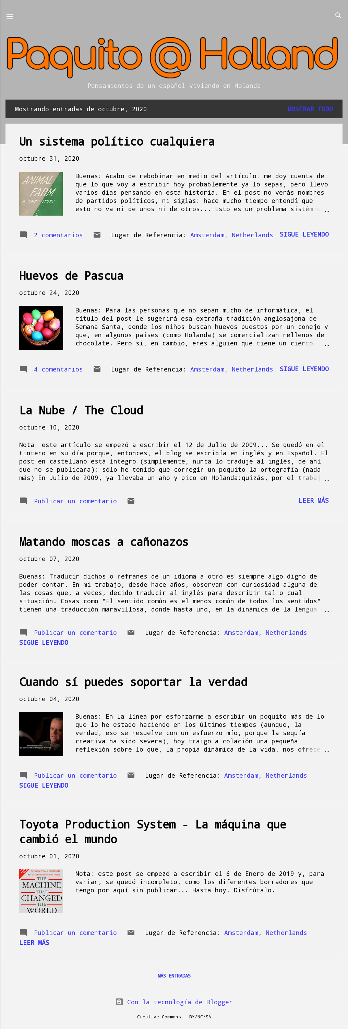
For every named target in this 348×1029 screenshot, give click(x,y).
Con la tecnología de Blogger (174, 1002)
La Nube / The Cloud (81, 410)
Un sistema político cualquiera (117, 141)
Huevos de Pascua (71, 275)
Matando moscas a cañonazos (104, 541)
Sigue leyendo (304, 234)
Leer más (314, 500)
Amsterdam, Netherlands (231, 235)
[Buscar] (338, 16)
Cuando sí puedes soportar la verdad (133, 681)
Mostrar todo (310, 109)
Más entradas (174, 975)
